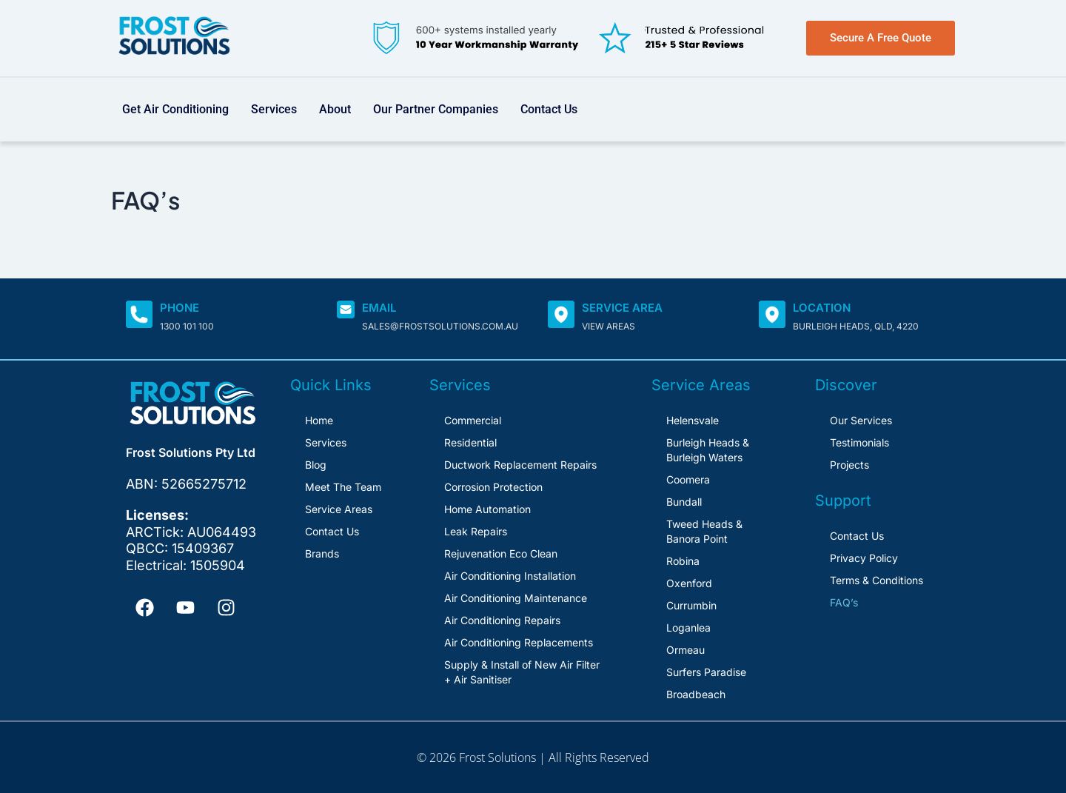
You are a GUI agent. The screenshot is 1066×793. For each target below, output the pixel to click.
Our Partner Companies (435, 109)
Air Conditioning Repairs (502, 620)
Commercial (472, 420)
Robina (683, 561)
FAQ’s (844, 602)
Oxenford (689, 583)
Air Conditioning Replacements (518, 642)
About (335, 109)
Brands (322, 553)
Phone (179, 308)
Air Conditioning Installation (510, 575)
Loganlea (688, 627)
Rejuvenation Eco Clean (500, 553)
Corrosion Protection (493, 487)
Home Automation (487, 509)
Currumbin (691, 605)
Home (319, 420)
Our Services (861, 420)
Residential (470, 442)
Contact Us (548, 109)
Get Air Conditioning (175, 109)
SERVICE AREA (622, 308)
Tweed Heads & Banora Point (704, 531)
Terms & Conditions (876, 580)
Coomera (688, 479)
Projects (849, 464)
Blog (315, 464)
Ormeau (685, 649)
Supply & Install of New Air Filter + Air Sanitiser (522, 672)
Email (379, 308)
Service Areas (338, 509)
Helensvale (692, 420)
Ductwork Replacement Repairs (520, 464)
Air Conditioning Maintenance (515, 598)
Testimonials (859, 442)
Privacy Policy (864, 558)
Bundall (684, 501)
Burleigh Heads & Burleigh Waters (707, 450)
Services (274, 109)
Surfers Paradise (706, 672)
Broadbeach (695, 694)
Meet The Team (343, 487)
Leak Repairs (475, 531)
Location (822, 308)
